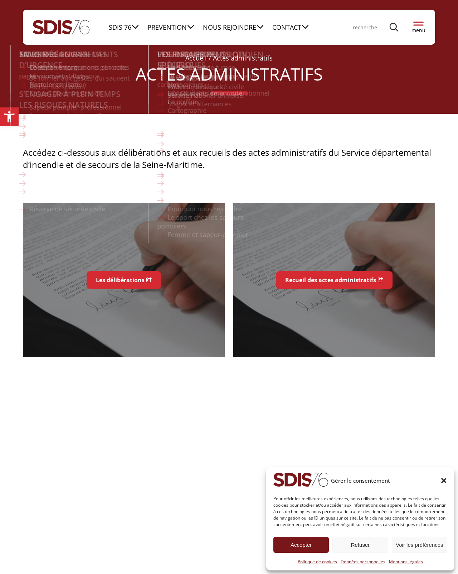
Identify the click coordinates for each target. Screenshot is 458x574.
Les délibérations (120, 280)
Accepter (301, 545)
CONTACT (286, 27)
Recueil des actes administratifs (330, 280)
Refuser (360, 545)
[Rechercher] (394, 27)
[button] (9, 116)
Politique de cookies (317, 562)
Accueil (196, 58)
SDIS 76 (120, 27)
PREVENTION (167, 27)
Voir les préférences (419, 545)
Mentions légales (406, 562)
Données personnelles (363, 562)
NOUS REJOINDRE (229, 27)
